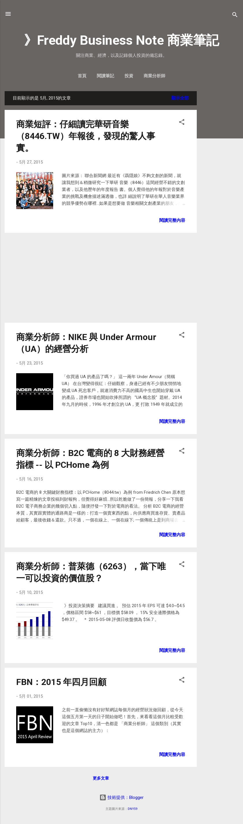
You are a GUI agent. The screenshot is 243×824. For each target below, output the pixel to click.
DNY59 (133, 809)
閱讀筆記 (105, 75)
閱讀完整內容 (172, 220)
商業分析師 (154, 75)
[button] (181, 123)
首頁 (82, 75)
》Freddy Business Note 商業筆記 (121, 40)
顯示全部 (180, 98)
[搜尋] (234, 16)
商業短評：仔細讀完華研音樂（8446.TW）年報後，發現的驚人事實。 (85, 136)
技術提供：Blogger (121, 797)
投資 (129, 75)
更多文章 (101, 778)
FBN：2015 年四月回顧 (61, 682)
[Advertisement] (219, 177)
